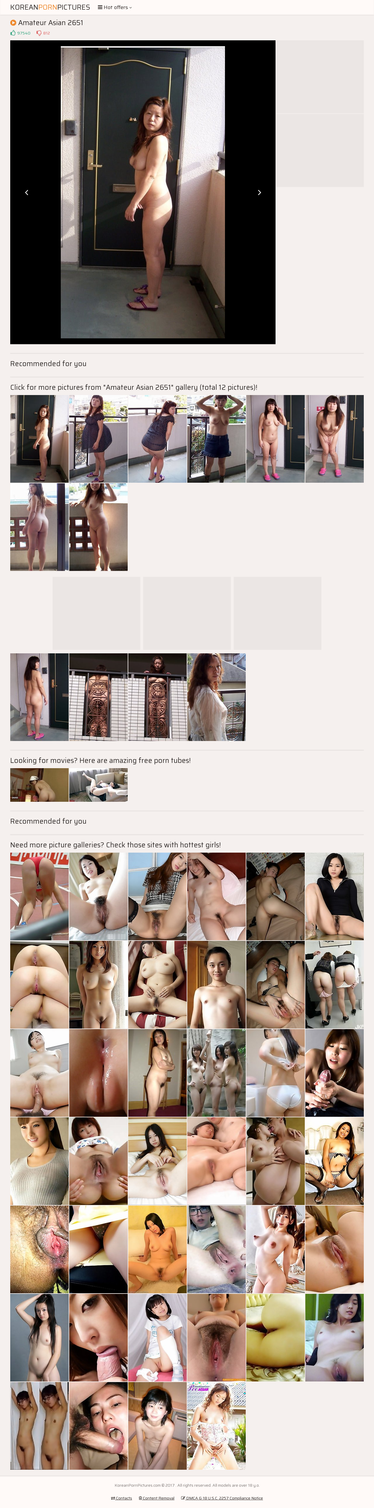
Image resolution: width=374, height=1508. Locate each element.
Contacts (121, 1498)
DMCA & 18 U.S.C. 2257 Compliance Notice (222, 1498)
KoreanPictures (50, 7)
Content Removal (156, 1498)
